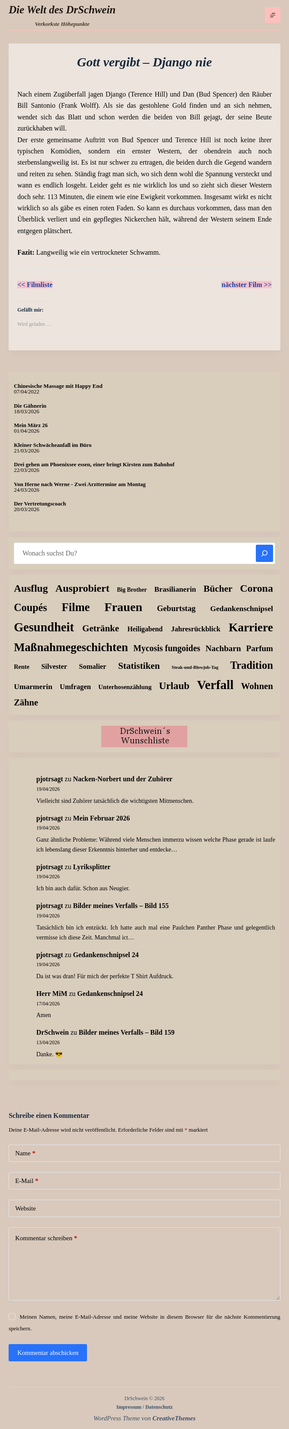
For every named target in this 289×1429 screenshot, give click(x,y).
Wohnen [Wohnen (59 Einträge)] (257, 686)
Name (25, 1153)
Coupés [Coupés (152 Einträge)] (30, 607)
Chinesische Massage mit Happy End (58, 386)
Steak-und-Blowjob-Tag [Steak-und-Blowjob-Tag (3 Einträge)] (194, 667)
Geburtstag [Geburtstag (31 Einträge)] (176, 608)
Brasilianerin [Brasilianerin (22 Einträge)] (175, 589)
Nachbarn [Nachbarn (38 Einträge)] (223, 648)
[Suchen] (264, 553)
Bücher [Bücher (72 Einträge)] (218, 588)
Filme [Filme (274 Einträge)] (76, 607)
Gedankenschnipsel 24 (105, 954)
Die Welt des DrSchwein (62, 10)
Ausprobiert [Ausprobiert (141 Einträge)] (82, 588)
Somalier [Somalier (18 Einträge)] (92, 666)
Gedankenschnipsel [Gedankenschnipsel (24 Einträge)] (241, 608)
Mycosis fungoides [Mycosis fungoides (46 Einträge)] (166, 648)
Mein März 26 (31, 425)
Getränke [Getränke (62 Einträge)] (100, 628)
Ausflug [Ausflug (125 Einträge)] (31, 588)
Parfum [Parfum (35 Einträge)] (259, 648)
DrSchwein (52, 1032)
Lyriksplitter (91, 867)
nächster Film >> (246, 284)
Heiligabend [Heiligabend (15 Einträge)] (145, 629)
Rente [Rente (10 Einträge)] (21, 666)
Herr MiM (51, 993)
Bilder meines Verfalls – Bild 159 (126, 1032)
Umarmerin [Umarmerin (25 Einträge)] (33, 686)
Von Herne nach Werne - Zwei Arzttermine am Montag (80, 484)
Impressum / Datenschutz (144, 1407)
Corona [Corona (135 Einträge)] (256, 588)
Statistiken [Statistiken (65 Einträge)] (139, 666)
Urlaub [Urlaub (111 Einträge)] (174, 685)
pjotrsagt (49, 779)
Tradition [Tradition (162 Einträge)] (251, 665)
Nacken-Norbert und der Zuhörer (122, 779)
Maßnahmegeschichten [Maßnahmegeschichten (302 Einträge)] (71, 647)
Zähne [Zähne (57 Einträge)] (26, 702)
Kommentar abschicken (47, 1352)
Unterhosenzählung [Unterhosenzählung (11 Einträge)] (125, 686)
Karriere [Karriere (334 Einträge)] (251, 627)
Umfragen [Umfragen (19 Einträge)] (75, 687)
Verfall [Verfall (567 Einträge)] (215, 685)
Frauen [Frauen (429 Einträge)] (123, 607)
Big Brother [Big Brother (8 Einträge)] (131, 590)
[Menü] (272, 15)
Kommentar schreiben (46, 1238)
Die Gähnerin (30, 405)
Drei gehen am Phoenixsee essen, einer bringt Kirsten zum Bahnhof (94, 464)
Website (25, 1208)
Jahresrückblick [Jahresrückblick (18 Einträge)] (196, 629)
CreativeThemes (174, 1418)
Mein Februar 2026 (101, 818)
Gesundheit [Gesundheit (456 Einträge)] (44, 627)
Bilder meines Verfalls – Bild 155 (120, 905)
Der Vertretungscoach (40, 503)
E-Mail (26, 1181)
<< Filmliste (35, 284)
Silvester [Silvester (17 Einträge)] (54, 666)
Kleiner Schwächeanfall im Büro (52, 445)
